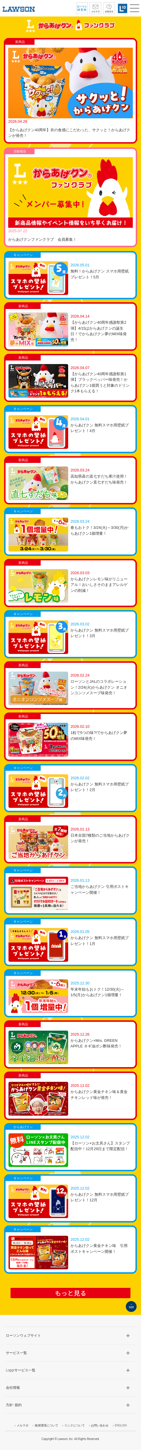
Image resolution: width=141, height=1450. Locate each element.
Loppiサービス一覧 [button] (20, 1370)
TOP (131, 1306)
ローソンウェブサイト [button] (23, 1335)
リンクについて (74, 1425)
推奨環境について (46, 1425)
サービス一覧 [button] (16, 1353)
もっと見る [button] (70, 1293)
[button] (134, 8)
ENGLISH (121, 1425)
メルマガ (22, 1425)
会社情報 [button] (13, 1388)
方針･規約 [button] (14, 1405)
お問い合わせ (100, 1425)
